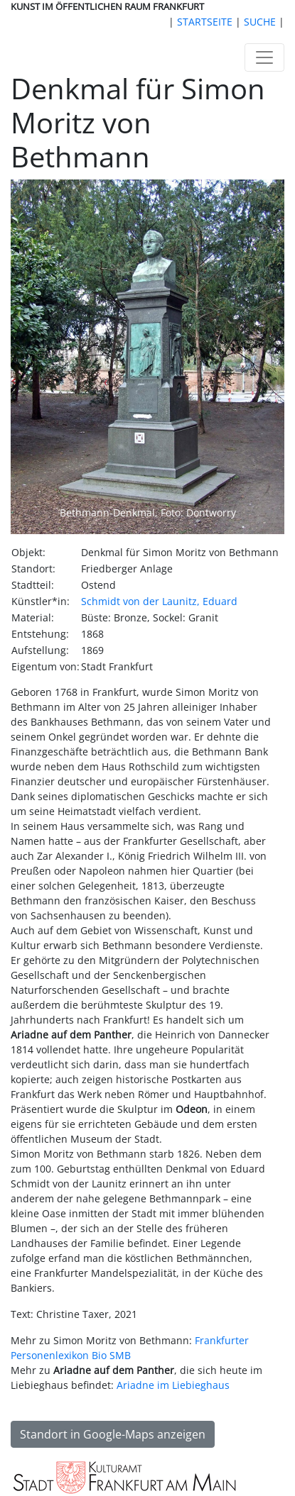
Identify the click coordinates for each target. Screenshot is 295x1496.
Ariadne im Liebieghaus (173, 1385)
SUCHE (260, 21)
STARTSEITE (204, 21)
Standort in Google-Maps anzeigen (112, 1434)
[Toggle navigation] (264, 57)
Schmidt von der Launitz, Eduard (159, 601)
